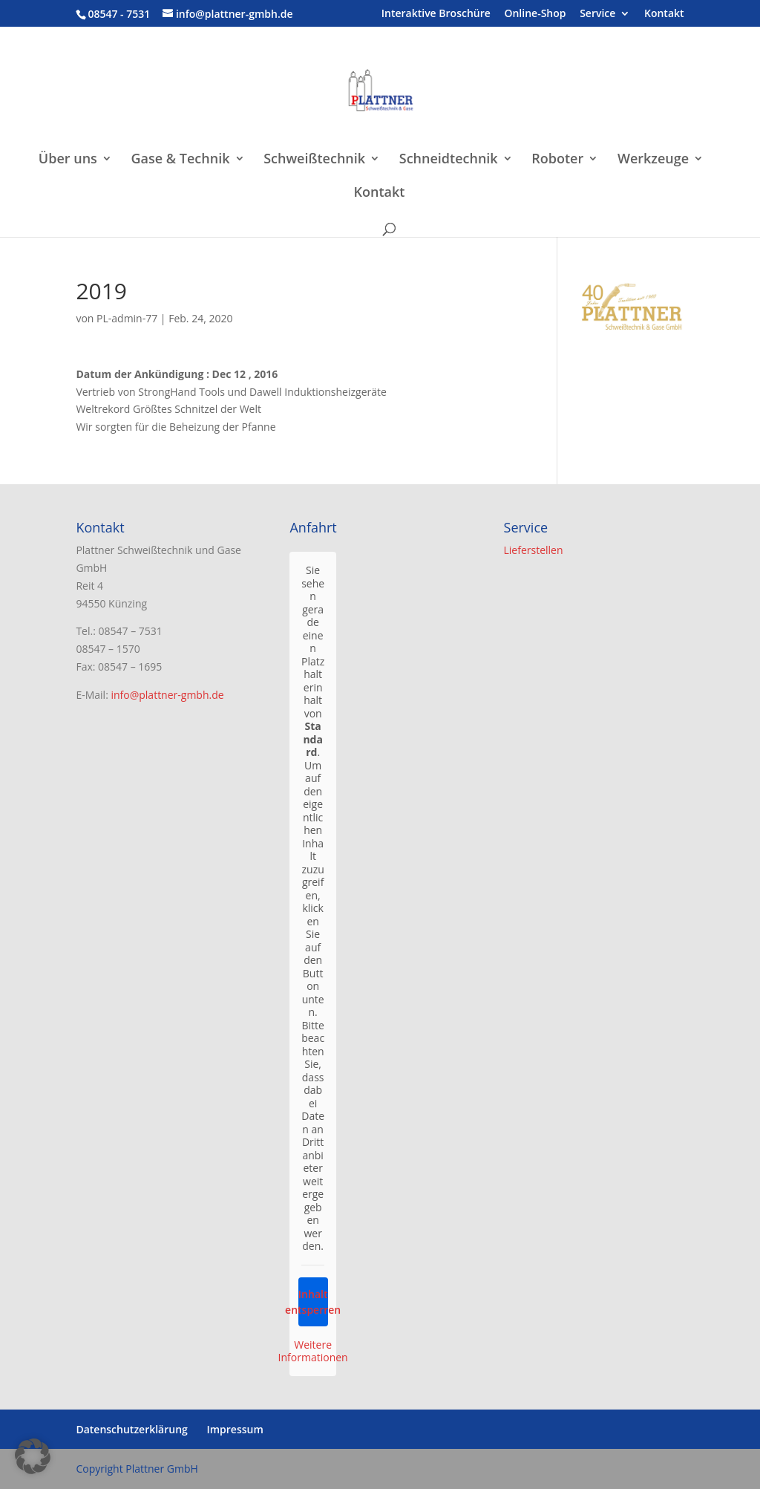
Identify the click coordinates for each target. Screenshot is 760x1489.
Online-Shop (535, 14)
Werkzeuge (653, 160)
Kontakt (664, 14)
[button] (32, 1456)
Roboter (557, 160)
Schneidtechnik (448, 160)
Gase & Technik (180, 160)
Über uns (68, 160)
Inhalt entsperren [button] (313, 1302)
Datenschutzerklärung (131, 1429)
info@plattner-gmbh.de (167, 695)
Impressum (234, 1429)
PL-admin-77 (126, 318)
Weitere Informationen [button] (312, 1351)
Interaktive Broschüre (436, 14)
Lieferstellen (533, 550)
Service (597, 14)
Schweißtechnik (314, 160)
